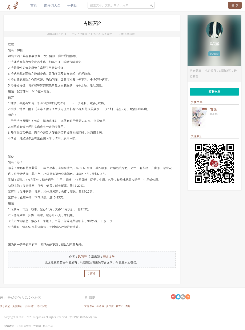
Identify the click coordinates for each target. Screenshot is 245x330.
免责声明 (17, 306)
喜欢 (92, 273)
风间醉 (82, 256)
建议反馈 (42, 306)
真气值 (110, 306)
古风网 (37, 326)
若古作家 (89, 306)
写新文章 (214, 91)
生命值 (100, 306)
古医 (213, 109)
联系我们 (29, 306)
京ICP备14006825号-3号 (83, 317)
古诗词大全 (52, 5)
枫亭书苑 (48, 326)
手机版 (72, 5)
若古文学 (109, 256)
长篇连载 (130, 34)
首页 (33, 5)
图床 (127, 306)
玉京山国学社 (23, 326)
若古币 (119, 306)
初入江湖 (214, 53)
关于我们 (5, 306)
